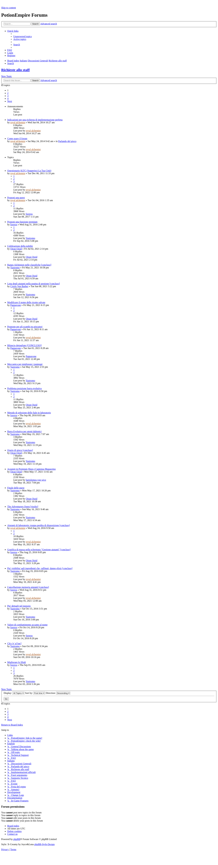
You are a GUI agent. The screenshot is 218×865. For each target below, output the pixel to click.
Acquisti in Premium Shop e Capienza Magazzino (31, 469)
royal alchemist (17, 122)
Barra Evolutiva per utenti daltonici (24, 431)
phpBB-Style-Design (44, 844)
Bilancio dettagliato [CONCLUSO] (24, 345)
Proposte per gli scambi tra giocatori (24, 326)
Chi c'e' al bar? (14, 643)
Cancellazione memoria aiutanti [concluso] (28, 587)
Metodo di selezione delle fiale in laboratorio (29, 412)
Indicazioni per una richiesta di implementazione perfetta (35, 119)
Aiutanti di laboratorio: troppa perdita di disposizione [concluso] (38, 525)
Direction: (58, 693)
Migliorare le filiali (16, 662)
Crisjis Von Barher (19, 286)
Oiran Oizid (16, 248)
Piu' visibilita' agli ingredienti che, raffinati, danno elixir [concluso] (39, 568)
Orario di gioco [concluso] (20, 450)
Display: (14, 693)
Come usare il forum (17, 138)
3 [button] (7, 96)
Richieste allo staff (15, 70)
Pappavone (15, 305)
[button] (9, 101)
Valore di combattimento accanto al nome (27, 624)
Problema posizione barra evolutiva (24, 388)
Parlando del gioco (67, 141)
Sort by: (35, 693)
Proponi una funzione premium (22, 222)
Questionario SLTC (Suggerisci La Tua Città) (29, 170)
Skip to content (8, 7)
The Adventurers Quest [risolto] (22, 506)
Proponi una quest (16, 197)
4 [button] (7, 98)
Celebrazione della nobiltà (20, 246)
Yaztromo (30, 238)
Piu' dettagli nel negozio (19, 606)
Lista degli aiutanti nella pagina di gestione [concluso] (33, 283)
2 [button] (7, 93)
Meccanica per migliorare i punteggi (25, 364)
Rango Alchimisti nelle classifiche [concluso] (29, 265)
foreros (29, 214)
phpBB (16, 839)
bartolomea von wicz (36, 480)
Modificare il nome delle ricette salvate (26, 302)
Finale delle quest (15, 487)
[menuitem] (22, 36)
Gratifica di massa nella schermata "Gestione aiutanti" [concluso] (39, 549)
